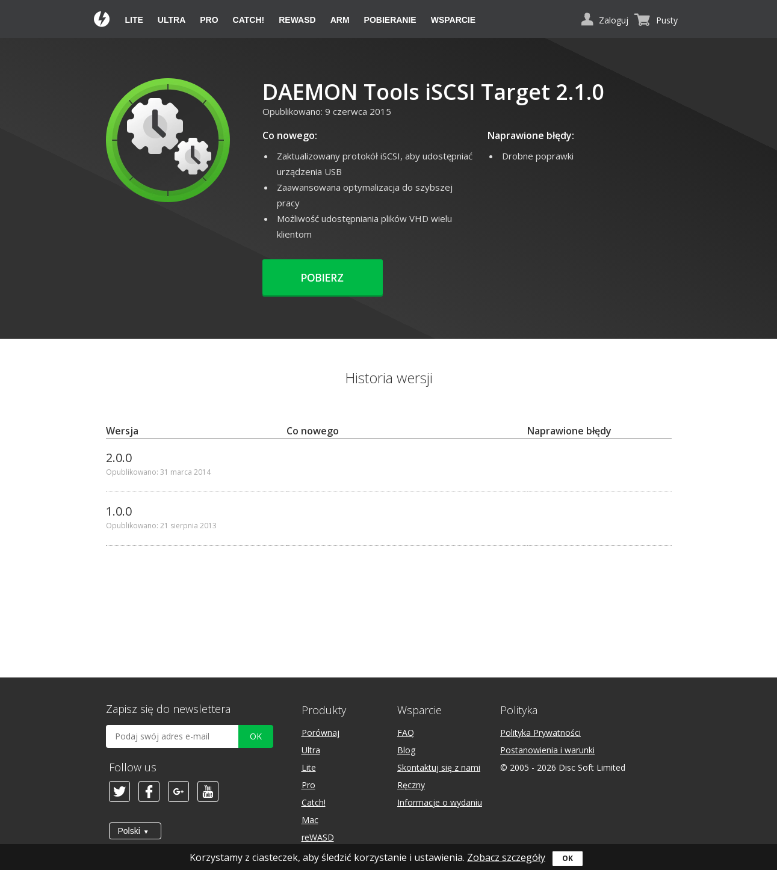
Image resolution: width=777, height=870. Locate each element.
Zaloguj (613, 20)
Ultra (171, 20)
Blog (406, 750)
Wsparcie (453, 20)
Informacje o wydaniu (439, 802)
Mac (310, 819)
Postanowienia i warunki (547, 750)
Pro (209, 20)
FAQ (405, 732)
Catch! (249, 20)
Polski (129, 831)
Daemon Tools (102, 20)
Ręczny (411, 785)
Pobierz (322, 279)
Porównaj (320, 732)
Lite (134, 20)
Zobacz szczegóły (506, 857)
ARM (340, 20)
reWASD (297, 20)
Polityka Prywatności (540, 732)
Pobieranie (390, 20)
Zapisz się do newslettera (168, 709)
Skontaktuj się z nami (438, 767)
